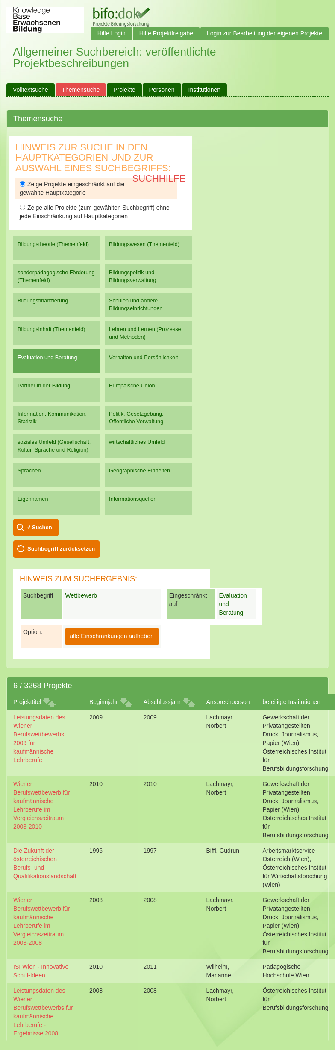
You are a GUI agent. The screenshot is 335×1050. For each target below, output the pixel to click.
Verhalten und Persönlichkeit (143, 357)
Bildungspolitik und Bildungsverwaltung (132, 276)
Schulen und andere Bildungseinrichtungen (135, 304)
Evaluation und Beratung (47, 357)
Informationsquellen (132, 499)
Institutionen (204, 89)
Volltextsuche (30, 89)
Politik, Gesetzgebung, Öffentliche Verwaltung (136, 418)
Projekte (124, 89)
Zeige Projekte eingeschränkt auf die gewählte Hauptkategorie (72, 188)
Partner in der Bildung (44, 385)
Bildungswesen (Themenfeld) (144, 244)
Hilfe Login (111, 33)
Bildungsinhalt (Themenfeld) (51, 329)
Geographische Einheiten (139, 470)
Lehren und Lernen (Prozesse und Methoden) (145, 333)
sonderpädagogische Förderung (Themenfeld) (56, 276)
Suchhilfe (159, 178)
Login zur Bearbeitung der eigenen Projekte (264, 33)
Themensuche (81, 89)
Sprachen (29, 470)
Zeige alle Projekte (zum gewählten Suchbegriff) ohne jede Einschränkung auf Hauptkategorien (95, 212)
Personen (162, 89)
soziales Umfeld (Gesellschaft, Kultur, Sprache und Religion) (54, 446)
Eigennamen (33, 499)
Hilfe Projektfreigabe (166, 33)
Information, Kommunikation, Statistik (52, 418)
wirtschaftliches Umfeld (137, 442)
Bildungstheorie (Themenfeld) (53, 244)
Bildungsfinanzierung (43, 300)
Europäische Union (132, 385)
